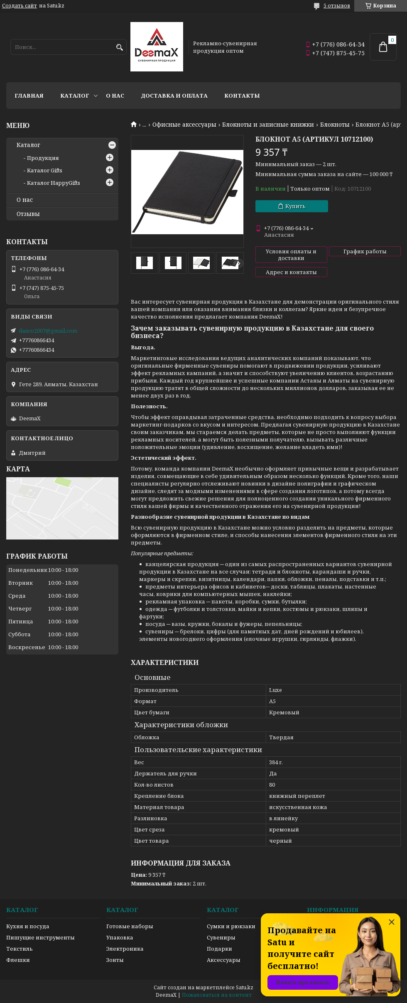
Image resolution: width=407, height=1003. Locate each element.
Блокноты (335, 124)
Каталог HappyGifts (53, 182)
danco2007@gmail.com (48, 330)
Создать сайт (19, 6)
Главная (29, 95)
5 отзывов (337, 5)
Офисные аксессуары (184, 124)
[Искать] (119, 47)
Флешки (18, 960)
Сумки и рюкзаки (231, 926)
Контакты (242, 95)
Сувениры (221, 937)
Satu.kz (244, 987)
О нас (115, 95)
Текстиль (19, 948)
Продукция (43, 158)
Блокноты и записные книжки (268, 124)
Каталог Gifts (44, 170)
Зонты (115, 960)
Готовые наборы (129, 926)
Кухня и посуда (27, 926)
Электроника (125, 948)
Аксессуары (223, 960)
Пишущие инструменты (40, 937)
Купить (295, 206)
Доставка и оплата (174, 95)
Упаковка (119, 937)
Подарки (219, 948)
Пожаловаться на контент (217, 994)
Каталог (74, 95)
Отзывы (28, 214)
